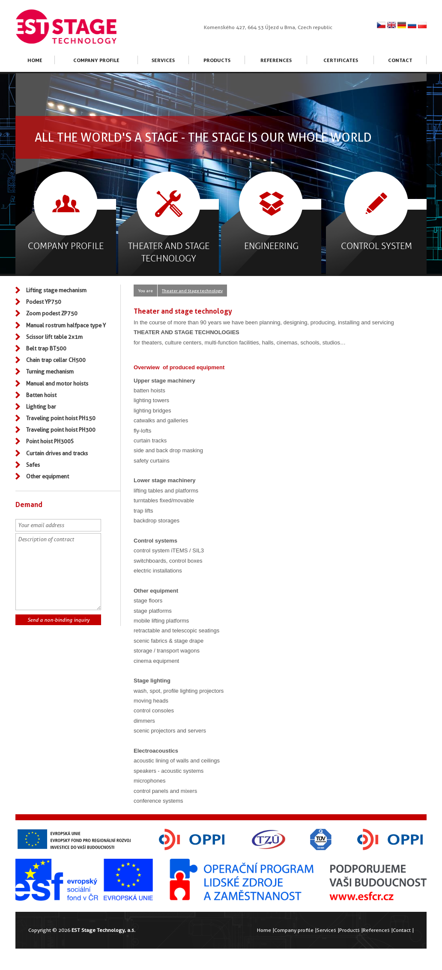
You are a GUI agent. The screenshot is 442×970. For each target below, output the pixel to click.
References (276, 60)
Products (216, 60)
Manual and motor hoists (57, 383)
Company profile (96, 60)
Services (163, 60)
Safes (33, 464)
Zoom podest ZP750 (52, 313)
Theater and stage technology (192, 290)
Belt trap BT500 (46, 348)
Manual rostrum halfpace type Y (66, 325)
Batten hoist (41, 395)
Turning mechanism (50, 371)
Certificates (340, 60)
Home (34, 60)
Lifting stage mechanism (56, 290)
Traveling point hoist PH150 (61, 418)
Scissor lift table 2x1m (54, 336)
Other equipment (47, 476)
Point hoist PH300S (50, 441)
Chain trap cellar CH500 (56, 359)
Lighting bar (41, 406)
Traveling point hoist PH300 (61, 429)
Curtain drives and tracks (57, 453)
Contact (400, 60)
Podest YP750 (43, 301)
